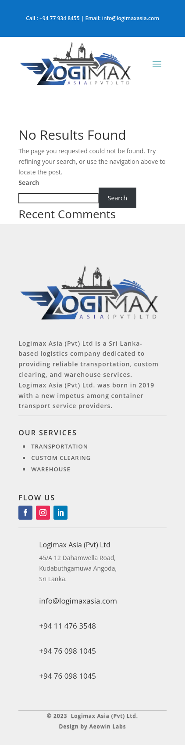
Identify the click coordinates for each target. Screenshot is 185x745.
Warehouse (51, 469)
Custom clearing (61, 458)
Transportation (59, 446)
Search (28, 182)
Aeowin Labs (107, 726)
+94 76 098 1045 (67, 676)
